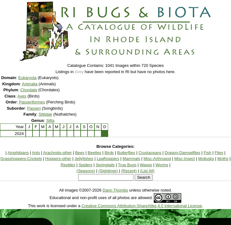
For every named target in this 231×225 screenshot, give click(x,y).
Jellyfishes (84, 158)
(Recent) (129, 170)
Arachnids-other (57, 152)
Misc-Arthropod (157, 158)
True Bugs (127, 164)
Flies (219, 152)
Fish (208, 152)
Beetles (94, 152)
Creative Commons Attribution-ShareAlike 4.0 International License (142, 205)
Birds (109, 152)
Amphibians (18, 152)
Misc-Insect (184, 158)
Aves (22, 96)
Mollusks (206, 158)
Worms (161, 164)
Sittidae (45, 114)
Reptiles (68, 164)
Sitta (50, 120)
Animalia (30, 84)
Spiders (85, 164)
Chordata (28, 90)
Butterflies (126, 152)
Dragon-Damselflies (182, 152)
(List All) (147, 170)
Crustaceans (149, 152)
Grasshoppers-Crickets (21, 158)
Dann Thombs (115, 190)
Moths (222, 158)
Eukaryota (27, 77)
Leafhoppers (108, 158)
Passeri (34, 108)
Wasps (146, 164)
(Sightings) (108, 170)
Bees (79, 152)
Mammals (131, 158)
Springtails (105, 164)
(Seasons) (86, 170)
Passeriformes (32, 102)
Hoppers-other (58, 158)
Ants (36, 152)
